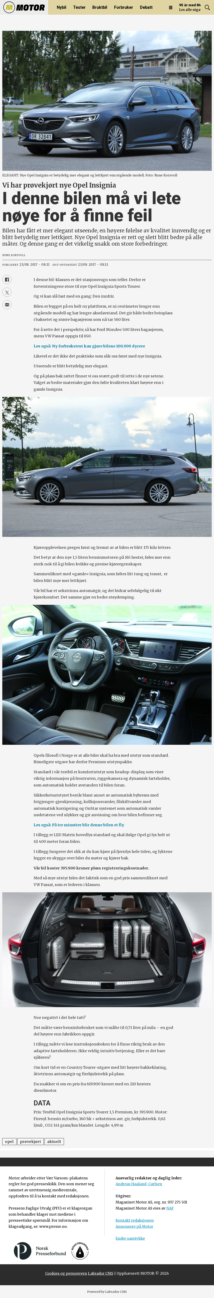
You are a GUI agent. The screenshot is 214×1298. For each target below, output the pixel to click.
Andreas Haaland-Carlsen (139, 1184)
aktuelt (54, 1141)
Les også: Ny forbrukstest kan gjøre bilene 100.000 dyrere (89, 346)
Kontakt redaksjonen (135, 1220)
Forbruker (123, 7)
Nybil (61, 7)
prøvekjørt (30, 1141)
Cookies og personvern (66, 1273)
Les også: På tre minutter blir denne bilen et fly (79, 825)
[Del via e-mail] (6, 304)
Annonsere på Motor (134, 1226)
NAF (170, 1208)
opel (9, 1141)
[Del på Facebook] (6, 279)
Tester (79, 7)
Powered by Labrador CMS (107, 1292)
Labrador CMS (100, 1273)
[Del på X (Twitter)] (6, 292)
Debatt (146, 7)
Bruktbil (99, 7)
